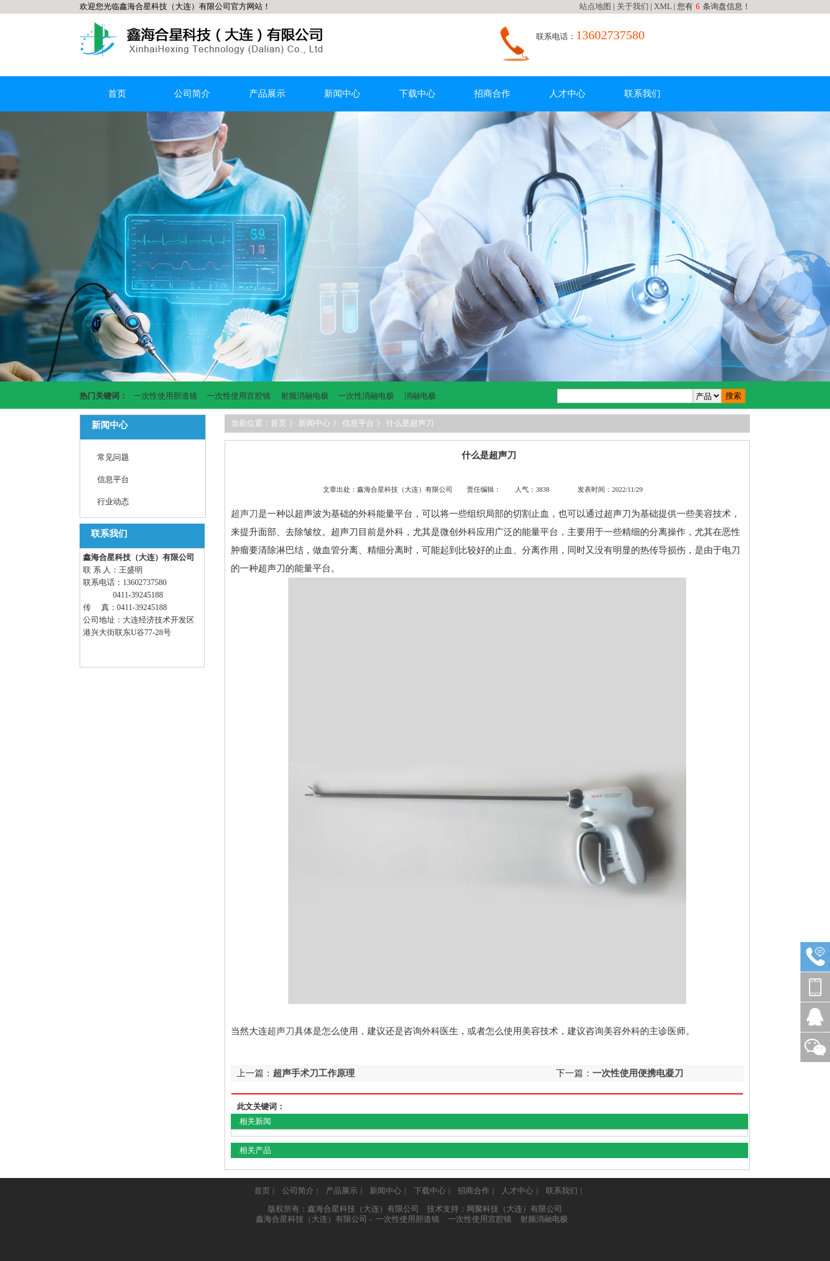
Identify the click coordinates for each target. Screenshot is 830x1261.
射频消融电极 (305, 396)
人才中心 (567, 93)
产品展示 (267, 93)
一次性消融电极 (366, 396)
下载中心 (417, 93)
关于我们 (633, 6)
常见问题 (113, 457)
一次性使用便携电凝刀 (637, 1073)
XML (663, 6)
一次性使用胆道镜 (165, 396)
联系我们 (642, 93)
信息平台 (113, 479)
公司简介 (192, 93)
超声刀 (244, 513)
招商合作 (492, 93)
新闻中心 (342, 93)
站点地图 (595, 6)
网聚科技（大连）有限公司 (514, 1209)
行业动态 (113, 501)
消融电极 (420, 396)
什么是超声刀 (410, 423)
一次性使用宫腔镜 (239, 396)
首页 (117, 93)
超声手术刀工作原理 (314, 1073)
